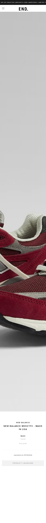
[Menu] (3, 8)
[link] (23, 8)
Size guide (23, 443)
